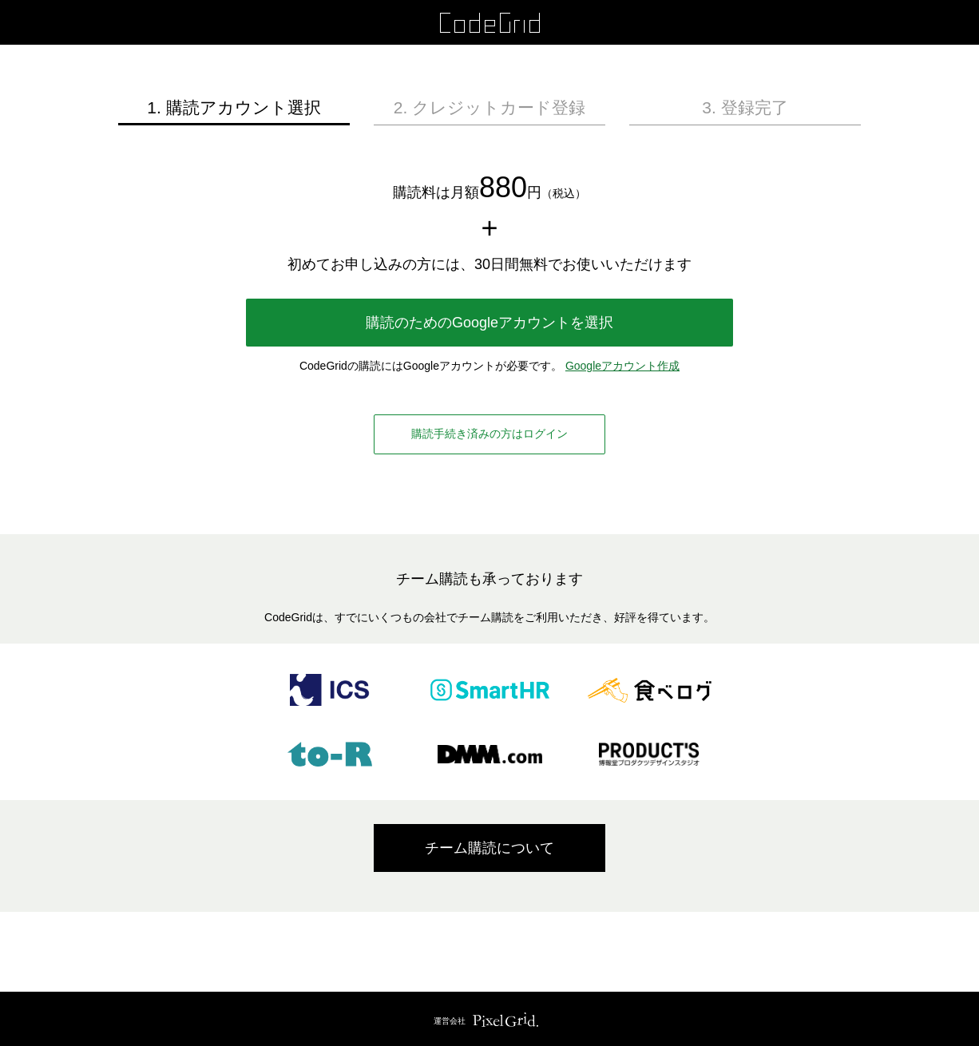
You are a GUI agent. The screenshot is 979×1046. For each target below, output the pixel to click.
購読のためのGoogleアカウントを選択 (489, 323)
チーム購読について (489, 848)
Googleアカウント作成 (622, 365)
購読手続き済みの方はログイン (489, 433)
